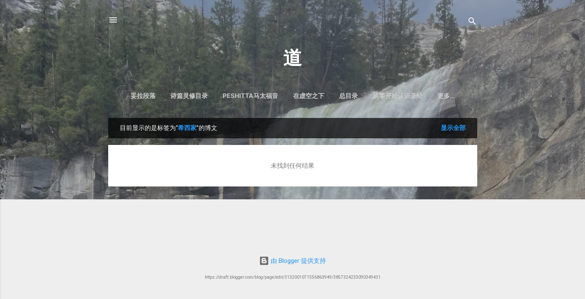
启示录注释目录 (446, 96)
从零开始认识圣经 (384, 96)
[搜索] (472, 22)
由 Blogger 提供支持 (292, 261)
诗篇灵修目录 (175, 96)
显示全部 (453, 129)
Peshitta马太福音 (237, 96)
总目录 (335, 96)
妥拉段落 (129, 96)
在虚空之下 (295, 96)
